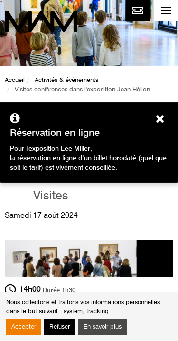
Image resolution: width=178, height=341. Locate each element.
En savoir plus (103, 327)
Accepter (23, 327)
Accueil (15, 80)
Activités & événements (66, 80)
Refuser (59, 327)
